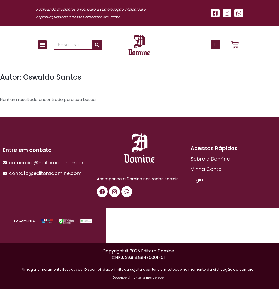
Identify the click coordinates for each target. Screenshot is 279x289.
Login (196, 179)
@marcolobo (153, 277)
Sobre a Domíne (210, 158)
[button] (42, 44)
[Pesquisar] (97, 44)
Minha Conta (206, 169)
